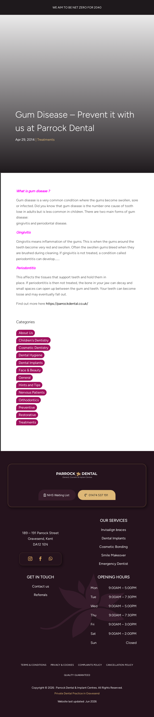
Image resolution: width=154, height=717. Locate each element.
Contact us (40, 586)
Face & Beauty (30, 370)
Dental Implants (31, 363)
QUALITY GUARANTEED (77, 675)
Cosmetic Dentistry (33, 348)
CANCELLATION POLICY (119, 665)
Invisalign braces (113, 530)
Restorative (27, 415)
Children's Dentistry (33, 340)
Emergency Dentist (113, 564)
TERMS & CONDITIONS (33, 665)
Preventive (27, 407)
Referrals (40, 595)
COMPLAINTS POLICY (90, 665)
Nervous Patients (31, 392)
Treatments (45, 140)
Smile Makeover (113, 555)
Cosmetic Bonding (113, 547)
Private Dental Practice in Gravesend (77, 693)
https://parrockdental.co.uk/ (67, 304)
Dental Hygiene (30, 355)
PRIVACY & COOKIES (62, 665)
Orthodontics (29, 400)
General (25, 378)
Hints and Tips (29, 385)
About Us (26, 333)
